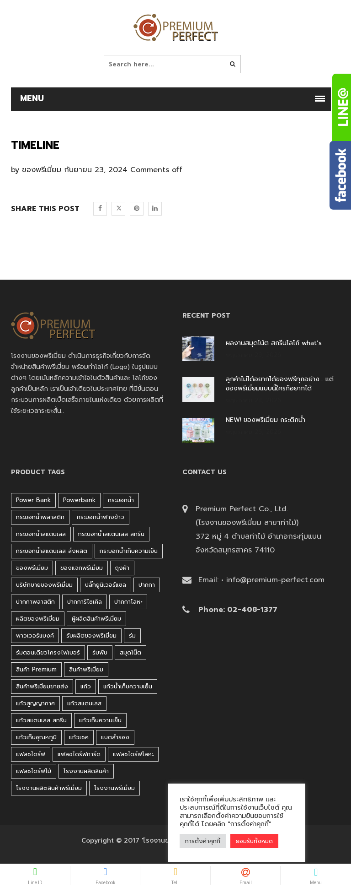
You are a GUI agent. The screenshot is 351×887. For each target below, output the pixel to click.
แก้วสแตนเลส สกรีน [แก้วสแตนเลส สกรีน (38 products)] (41, 720)
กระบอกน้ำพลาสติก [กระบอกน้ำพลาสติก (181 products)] (40, 517)
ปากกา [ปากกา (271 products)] (146, 584)
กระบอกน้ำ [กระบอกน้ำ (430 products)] (121, 500)
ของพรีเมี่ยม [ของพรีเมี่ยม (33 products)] (32, 567)
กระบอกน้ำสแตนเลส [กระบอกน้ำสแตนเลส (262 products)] (41, 534)
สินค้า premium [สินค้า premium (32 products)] (36, 669)
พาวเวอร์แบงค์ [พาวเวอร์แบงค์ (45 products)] (35, 635)
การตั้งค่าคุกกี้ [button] (202, 841)
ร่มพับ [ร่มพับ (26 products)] (99, 652)
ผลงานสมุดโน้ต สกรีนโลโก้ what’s (274, 343)
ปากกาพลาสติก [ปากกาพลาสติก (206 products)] (35, 601)
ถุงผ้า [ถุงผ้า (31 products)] (122, 567)
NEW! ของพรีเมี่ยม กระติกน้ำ (265, 420)
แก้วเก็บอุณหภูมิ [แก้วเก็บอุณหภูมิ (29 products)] (36, 737)
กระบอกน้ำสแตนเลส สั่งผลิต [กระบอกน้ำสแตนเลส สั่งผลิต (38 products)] (51, 550)
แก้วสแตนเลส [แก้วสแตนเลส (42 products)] (84, 703)
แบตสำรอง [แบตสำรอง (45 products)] (115, 737)
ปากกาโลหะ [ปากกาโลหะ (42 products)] (128, 601)
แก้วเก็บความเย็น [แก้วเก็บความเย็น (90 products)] (100, 720)
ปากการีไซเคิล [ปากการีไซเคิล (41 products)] (84, 601)
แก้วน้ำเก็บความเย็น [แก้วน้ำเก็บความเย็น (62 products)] (127, 686)
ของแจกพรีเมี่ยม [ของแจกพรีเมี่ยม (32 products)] (81, 567)
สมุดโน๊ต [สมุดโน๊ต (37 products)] (130, 652)
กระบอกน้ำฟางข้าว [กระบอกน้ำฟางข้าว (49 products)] (100, 517)
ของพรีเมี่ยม (41, 169)
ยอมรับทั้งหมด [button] (254, 841)
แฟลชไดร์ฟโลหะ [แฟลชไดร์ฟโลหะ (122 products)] (133, 754)
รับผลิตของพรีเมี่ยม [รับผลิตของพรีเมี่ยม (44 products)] (91, 635)
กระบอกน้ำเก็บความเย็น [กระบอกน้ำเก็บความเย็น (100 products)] (129, 550)
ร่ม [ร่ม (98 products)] (132, 635)
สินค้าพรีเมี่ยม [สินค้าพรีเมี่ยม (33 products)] (86, 669)
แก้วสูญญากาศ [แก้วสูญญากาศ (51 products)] (35, 703)
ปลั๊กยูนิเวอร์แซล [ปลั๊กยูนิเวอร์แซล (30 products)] (105, 584)
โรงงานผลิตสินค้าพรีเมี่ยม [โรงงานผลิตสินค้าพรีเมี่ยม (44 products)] (49, 788)
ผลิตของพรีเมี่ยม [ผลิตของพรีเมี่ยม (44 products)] (37, 618)
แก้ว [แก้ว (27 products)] (85, 686)
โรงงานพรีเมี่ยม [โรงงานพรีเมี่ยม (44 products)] (114, 788)
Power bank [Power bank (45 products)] (33, 500)
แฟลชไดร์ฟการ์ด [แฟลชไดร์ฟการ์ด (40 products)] (79, 754)
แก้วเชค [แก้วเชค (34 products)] (79, 737)
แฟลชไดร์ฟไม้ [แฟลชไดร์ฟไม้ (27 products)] (33, 771)
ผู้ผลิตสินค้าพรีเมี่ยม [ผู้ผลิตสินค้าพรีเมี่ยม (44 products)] (96, 618)
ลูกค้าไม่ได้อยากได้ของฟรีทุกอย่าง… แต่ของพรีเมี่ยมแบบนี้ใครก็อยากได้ (280, 384)
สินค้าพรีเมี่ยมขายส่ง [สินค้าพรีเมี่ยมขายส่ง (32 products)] (42, 686)
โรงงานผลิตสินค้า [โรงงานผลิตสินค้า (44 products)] (86, 771)
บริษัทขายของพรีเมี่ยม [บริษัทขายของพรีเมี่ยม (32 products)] (44, 584)
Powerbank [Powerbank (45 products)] (79, 500)
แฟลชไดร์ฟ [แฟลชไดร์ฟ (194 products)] (30, 754)
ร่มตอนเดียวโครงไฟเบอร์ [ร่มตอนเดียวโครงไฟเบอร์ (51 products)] (48, 652)
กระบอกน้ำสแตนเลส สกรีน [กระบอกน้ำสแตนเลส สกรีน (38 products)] (111, 534)
